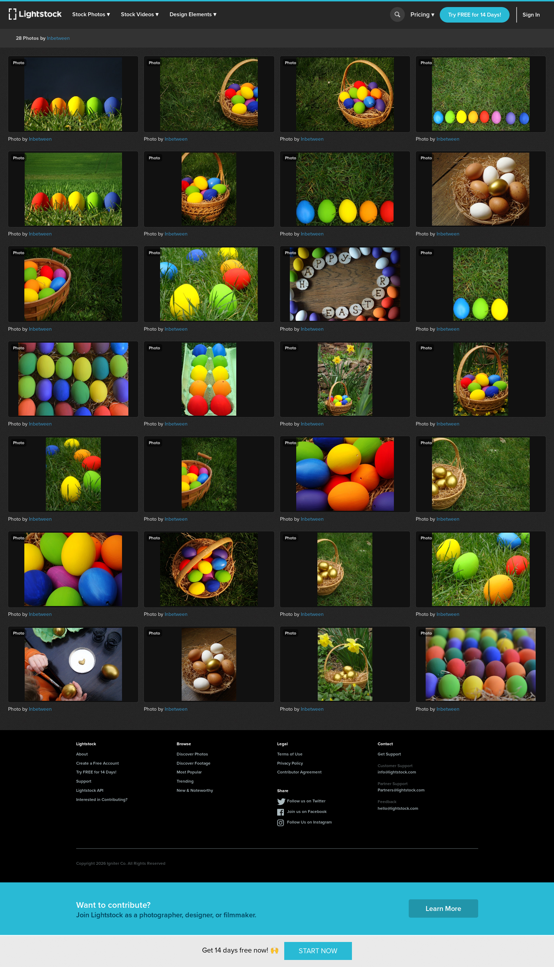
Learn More (443, 908)
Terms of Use (290, 754)
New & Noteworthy (195, 790)
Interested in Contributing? (102, 799)
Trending (185, 781)
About (82, 754)
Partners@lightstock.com (401, 790)
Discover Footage (194, 763)
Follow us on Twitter (306, 801)
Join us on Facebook (307, 811)
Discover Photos (192, 754)
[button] (91, 14)
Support (83, 781)
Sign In (531, 15)
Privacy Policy (290, 763)
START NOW (318, 950)
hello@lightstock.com (398, 808)
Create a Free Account (97, 763)
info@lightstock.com (397, 772)
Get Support (389, 754)
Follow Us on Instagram (309, 822)
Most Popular (189, 772)
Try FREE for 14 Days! (474, 15)
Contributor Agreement (299, 772)
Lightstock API (89, 790)
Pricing (422, 15)
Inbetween (58, 38)
